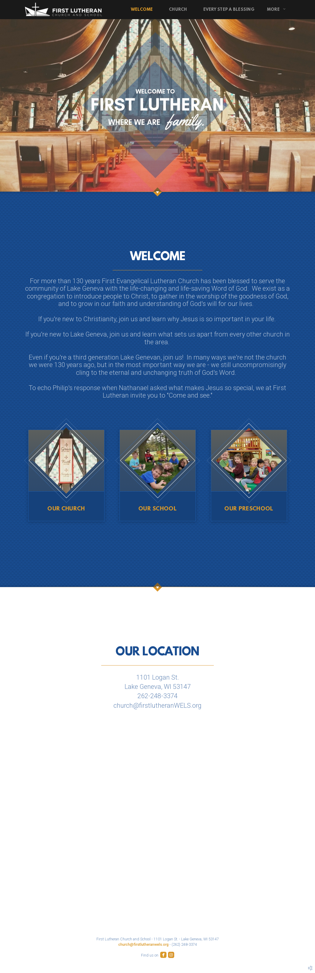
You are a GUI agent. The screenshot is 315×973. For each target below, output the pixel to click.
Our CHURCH (66, 509)
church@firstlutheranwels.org (143, 944)
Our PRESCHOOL (248, 509)
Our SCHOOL (157, 509)
